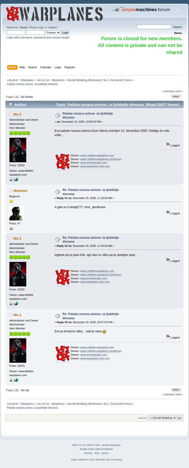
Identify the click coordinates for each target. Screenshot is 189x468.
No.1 (106, 80)
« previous (168, 91)
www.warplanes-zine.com (95, 166)
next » (179, 91)
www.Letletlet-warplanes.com (97, 155)
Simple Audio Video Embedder (96, 449)
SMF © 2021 (94, 445)
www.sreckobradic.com (93, 162)
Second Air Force (120, 80)
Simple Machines (111, 445)
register (52, 27)
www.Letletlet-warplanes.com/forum (100, 159)
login (41, 27)
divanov (21, 190)
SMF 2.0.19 (78, 445)
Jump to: (142, 418)
